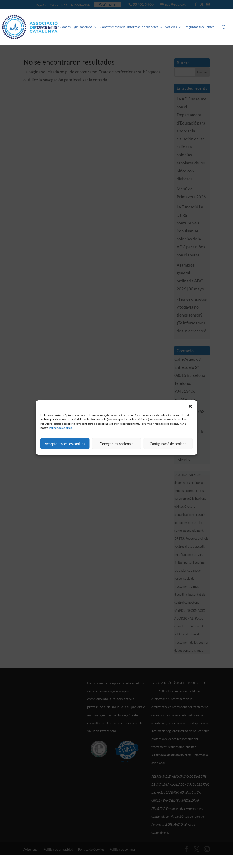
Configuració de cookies (168, 444)
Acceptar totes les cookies (65, 444)
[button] (190, 406)
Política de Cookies (60, 428)
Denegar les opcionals (116, 444)
